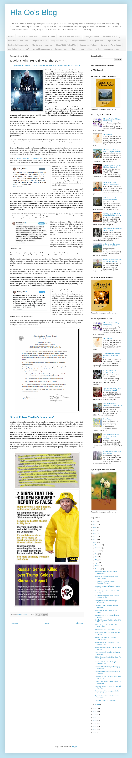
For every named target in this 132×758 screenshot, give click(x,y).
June (96, 557)
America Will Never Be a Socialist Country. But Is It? (105, 638)
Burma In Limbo (48, 36)
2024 (95, 527)
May (96, 560)
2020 (95, 539)
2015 (95, 717)
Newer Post (14, 623)
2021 (95, 536)
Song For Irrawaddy (39, 41)
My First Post (107, 134)
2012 (95, 726)
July (96, 554)
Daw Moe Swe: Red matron (69, 36)
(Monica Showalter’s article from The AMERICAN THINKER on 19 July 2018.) (47, 65)
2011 (95, 729)
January (97, 704)
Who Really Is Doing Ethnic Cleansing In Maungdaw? (112, 389)
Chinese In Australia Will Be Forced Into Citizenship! (112, 260)
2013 (95, 723)
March (97, 566)
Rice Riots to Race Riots (18, 41)
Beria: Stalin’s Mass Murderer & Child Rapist (111, 183)
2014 (95, 720)
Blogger (74, 746)
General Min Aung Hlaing (111, 45)
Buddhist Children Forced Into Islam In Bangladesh (111, 372)
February (98, 569)
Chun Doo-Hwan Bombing (81, 49)
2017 (95, 711)
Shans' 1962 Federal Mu (66, 45)
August (97, 551)
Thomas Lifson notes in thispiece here (29, 158)
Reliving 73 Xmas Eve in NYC (107, 49)
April (97, 563)
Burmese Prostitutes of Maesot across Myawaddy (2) (112, 404)
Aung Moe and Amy (59, 41)
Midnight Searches (78, 41)
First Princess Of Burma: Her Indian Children (112, 229)
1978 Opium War (96, 41)
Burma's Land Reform (88, 45)
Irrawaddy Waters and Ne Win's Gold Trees (50, 49)
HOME (11, 36)
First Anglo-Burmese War (18, 45)
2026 (95, 521)
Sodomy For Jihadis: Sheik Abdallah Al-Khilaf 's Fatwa (112, 214)
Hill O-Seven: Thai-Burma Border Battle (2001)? (111, 245)
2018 (95, 708)
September (98, 548)
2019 (95, 542)
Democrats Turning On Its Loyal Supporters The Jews (105, 582)
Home (47, 623)
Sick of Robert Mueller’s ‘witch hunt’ (32, 417)
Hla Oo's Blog (33, 12)
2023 (95, 530)
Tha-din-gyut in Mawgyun (42, 45)
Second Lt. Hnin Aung (111, 36)
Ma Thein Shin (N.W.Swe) (18, 49)
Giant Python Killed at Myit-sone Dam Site (112, 452)
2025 (95, 524)
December (98, 545)
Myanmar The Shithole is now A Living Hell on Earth (112, 150)
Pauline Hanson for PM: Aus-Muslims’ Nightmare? (112, 166)
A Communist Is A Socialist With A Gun (107, 630)
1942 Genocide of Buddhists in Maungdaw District (112, 199)
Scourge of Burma (91, 36)
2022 (95, 533)
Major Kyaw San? (114, 41)
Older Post (79, 623)
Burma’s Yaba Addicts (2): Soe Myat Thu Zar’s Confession (111, 436)
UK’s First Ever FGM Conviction (105, 701)
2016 (95, 714)
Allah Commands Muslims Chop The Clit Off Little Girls (111, 355)
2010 (95, 732)
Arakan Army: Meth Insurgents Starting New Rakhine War (107, 692)
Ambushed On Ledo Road (27, 36)
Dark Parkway (107, 419)
